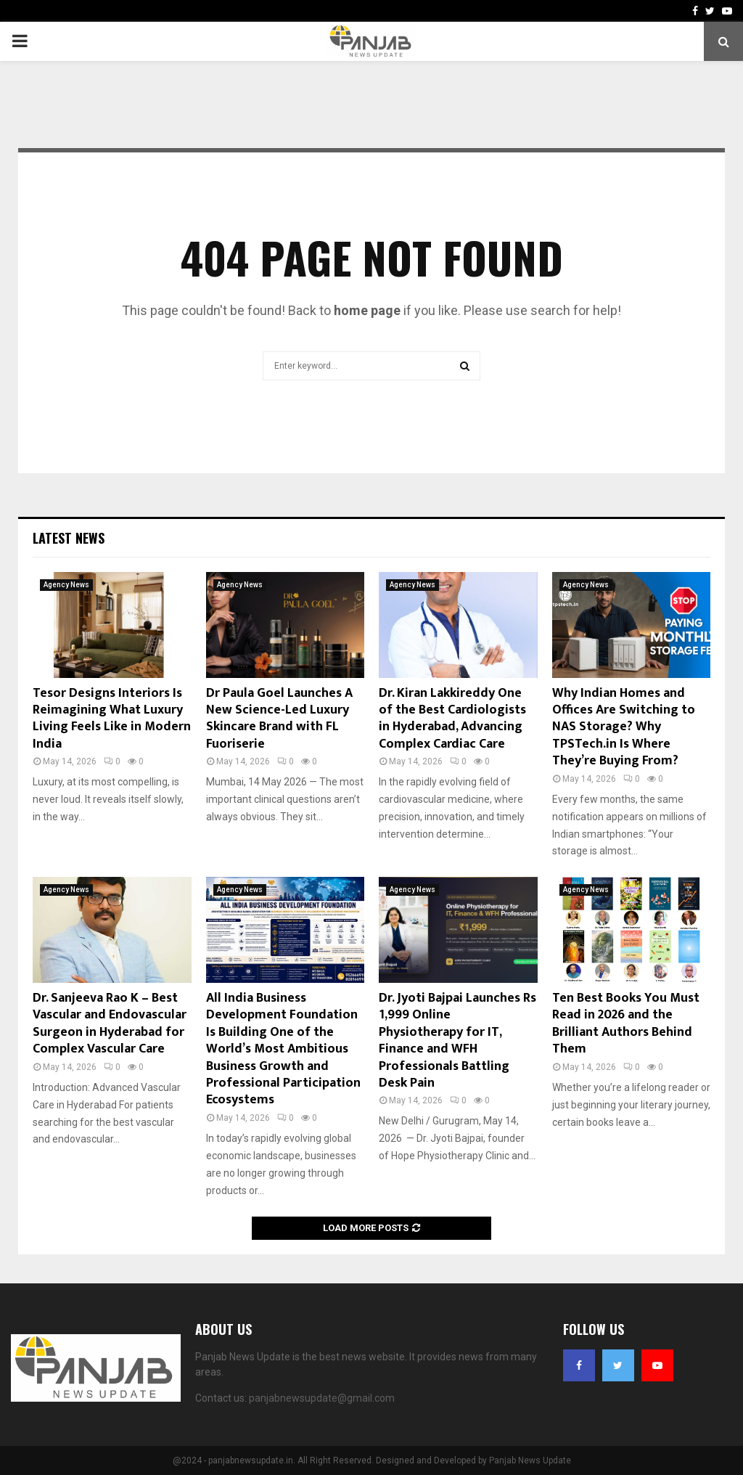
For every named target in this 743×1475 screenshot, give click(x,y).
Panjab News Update (530, 1460)
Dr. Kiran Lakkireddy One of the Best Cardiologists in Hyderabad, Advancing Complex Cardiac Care (452, 718)
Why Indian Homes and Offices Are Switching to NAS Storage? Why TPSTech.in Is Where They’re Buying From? (623, 727)
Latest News (68, 537)
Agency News (66, 585)
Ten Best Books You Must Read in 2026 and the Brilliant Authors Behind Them (625, 1023)
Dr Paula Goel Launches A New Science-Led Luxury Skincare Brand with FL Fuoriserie (279, 718)
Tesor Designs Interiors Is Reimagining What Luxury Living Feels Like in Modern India (112, 718)
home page (367, 310)
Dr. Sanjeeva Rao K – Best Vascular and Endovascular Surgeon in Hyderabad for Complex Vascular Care (109, 1023)
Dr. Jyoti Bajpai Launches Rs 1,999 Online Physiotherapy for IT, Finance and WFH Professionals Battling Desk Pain (457, 1040)
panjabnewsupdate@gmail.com (322, 1398)
